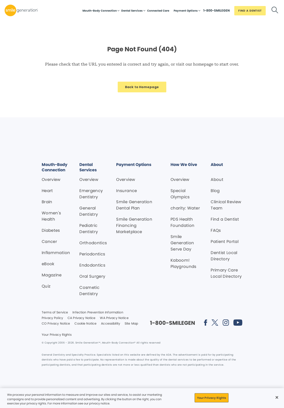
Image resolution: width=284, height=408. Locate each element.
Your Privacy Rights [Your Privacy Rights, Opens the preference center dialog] (211, 398)
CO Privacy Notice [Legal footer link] (56, 324)
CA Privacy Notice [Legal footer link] (81, 318)
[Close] (277, 397)
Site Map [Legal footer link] (131, 324)
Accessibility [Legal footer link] (110, 324)
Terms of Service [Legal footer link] (55, 313)
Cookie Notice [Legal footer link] (85, 324)
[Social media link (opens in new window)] (205, 323)
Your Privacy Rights (57, 335)
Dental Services (132, 10)
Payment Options (186, 10)
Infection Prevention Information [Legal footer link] (97, 313)
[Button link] (216, 11)
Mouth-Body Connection (99, 10)
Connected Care (158, 10)
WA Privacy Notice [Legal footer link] (114, 318)
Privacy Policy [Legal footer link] (52, 318)
